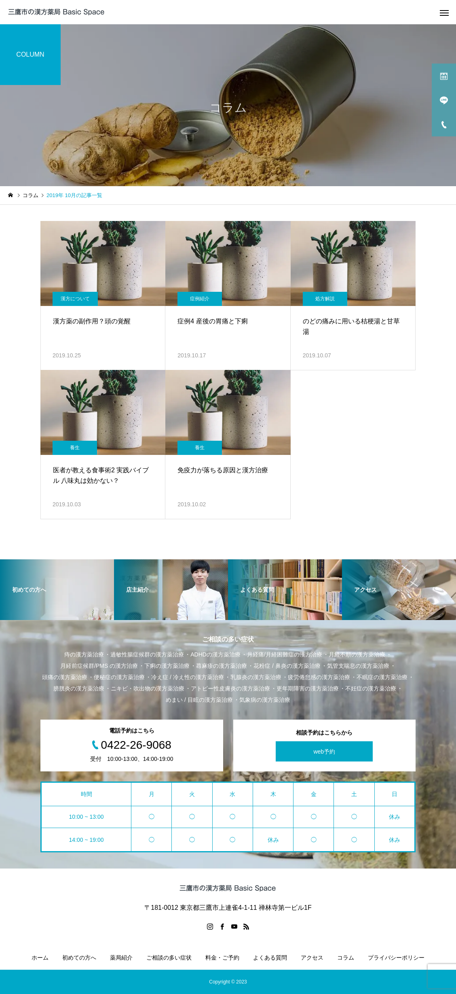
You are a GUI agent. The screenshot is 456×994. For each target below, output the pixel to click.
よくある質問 (270, 957)
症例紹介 (199, 299)
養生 (75, 447)
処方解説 (325, 299)
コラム (345, 957)
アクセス (312, 957)
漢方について (75, 299)
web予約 (324, 751)
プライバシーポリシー (396, 957)
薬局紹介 (121, 957)
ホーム (40, 957)
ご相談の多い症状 (169, 957)
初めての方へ (79, 957)
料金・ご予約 (222, 957)
